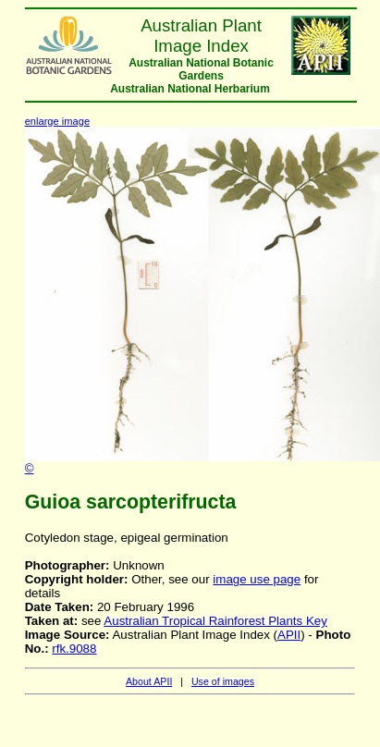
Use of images (222, 681)
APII (288, 635)
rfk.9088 (74, 648)
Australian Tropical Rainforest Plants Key (215, 621)
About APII (149, 681)
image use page (256, 579)
